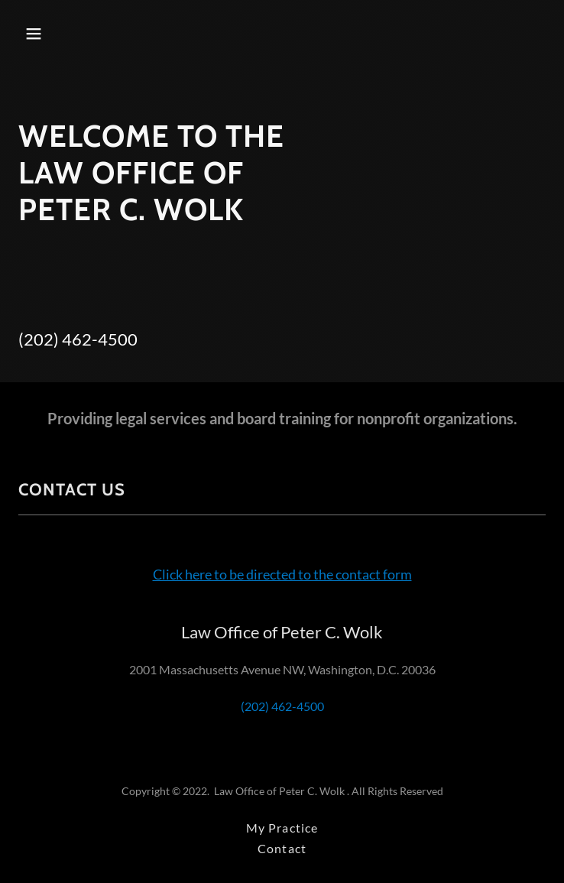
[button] (78, 33)
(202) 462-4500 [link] (78, 339)
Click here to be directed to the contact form (282, 574)
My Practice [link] (281, 827)
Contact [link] (282, 848)
